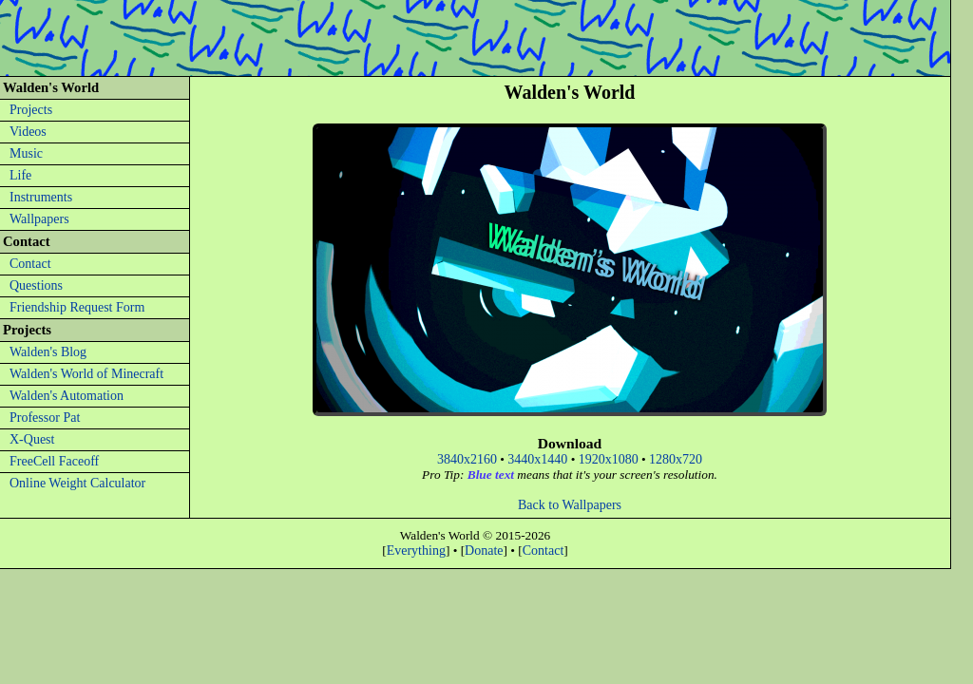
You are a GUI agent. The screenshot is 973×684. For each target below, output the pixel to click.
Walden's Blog (48, 352)
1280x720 (675, 459)
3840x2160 (467, 459)
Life (20, 175)
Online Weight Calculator (77, 483)
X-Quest (32, 439)
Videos (28, 131)
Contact (30, 263)
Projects (31, 110)
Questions (36, 285)
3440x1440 (537, 459)
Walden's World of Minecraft (86, 374)
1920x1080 (609, 459)
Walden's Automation (67, 396)
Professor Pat (45, 417)
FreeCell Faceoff (54, 461)
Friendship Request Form (77, 307)
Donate (484, 550)
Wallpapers (39, 219)
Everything (416, 550)
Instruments (41, 197)
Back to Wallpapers (569, 505)
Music (26, 153)
